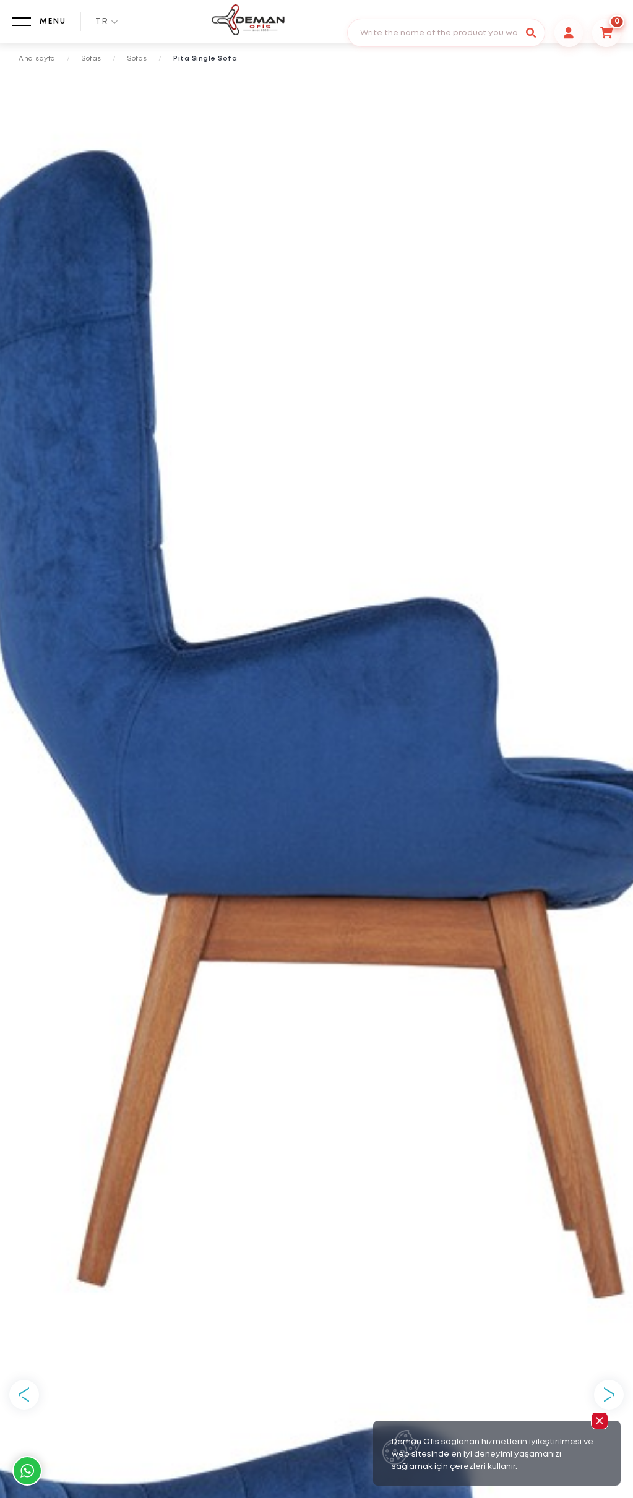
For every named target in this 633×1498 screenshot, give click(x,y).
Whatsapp (27, 1471)
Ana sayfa (37, 59)
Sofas (91, 59)
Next (609, 1395)
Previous (24, 1395)
